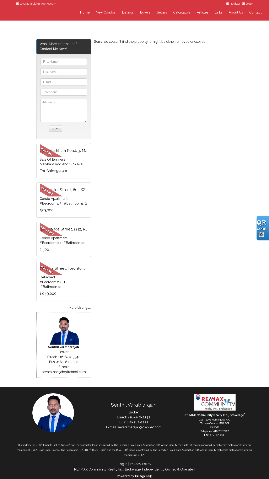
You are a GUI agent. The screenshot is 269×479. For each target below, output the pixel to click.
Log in (122, 464)
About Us (236, 12)
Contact (255, 12)
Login (249, 3)
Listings (128, 12)
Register (235, 3)
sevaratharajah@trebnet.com (38, 3)
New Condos (106, 12)
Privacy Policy (140, 464)
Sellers (162, 12)
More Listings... (80, 308)
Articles (202, 12)
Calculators (182, 12)
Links (218, 12)
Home (85, 12)
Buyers (145, 12)
